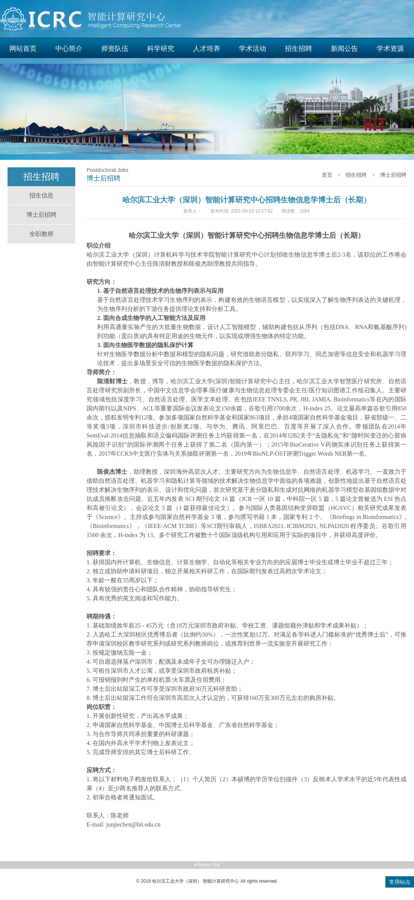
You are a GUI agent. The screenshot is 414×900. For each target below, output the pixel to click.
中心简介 (68, 48)
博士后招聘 (41, 214)
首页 (327, 175)
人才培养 (206, 48)
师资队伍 (114, 48)
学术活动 (252, 48)
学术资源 (390, 48)
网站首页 (23, 48)
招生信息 (41, 195)
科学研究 (160, 48)
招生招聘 (298, 48)
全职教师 (41, 234)
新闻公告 (344, 48)
